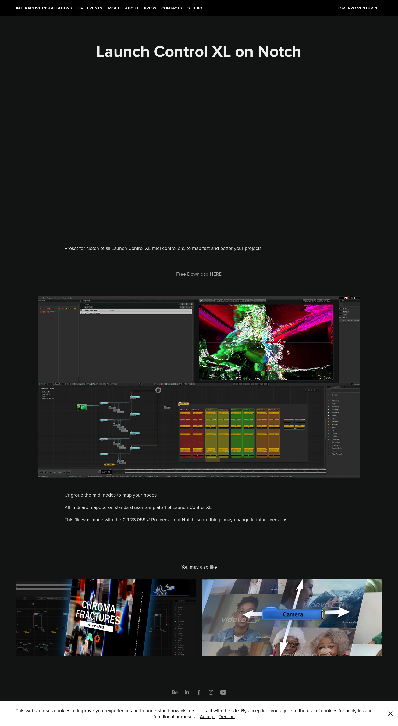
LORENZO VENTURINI (357, 8)
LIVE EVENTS (89, 8)
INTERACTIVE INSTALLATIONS (44, 8)
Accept (207, 716)
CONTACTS (171, 8)
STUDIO (194, 8)
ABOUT (132, 8)
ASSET (113, 8)
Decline (227, 716)
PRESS (150, 8)
